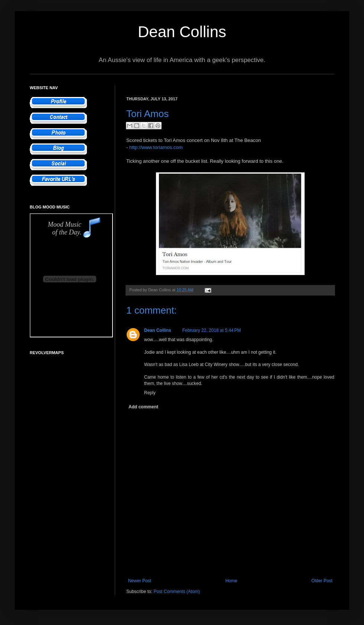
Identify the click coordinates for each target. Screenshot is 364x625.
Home (231, 580)
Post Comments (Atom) (176, 591)
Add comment (143, 406)
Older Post (321, 580)
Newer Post (139, 580)
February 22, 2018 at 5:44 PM (211, 330)
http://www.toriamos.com (156, 147)
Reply (150, 392)
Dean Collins (182, 32)
